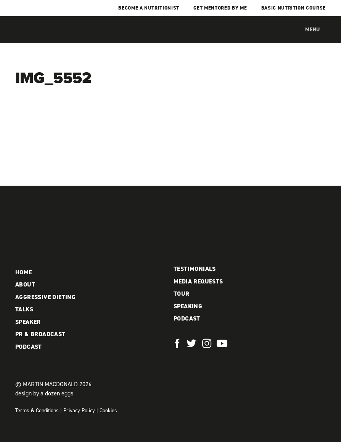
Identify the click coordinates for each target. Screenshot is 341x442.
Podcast (28, 347)
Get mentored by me (220, 8)
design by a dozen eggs (44, 393)
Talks (24, 309)
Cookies (108, 410)
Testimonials (195, 269)
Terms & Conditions (37, 410)
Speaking (188, 306)
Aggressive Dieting (45, 297)
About (25, 284)
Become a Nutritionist (148, 8)
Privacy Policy (79, 410)
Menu (312, 29)
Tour (182, 294)
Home (23, 272)
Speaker (28, 322)
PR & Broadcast (40, 334)
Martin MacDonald (55, 37)
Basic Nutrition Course (293, 8)
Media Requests (198, 281)
